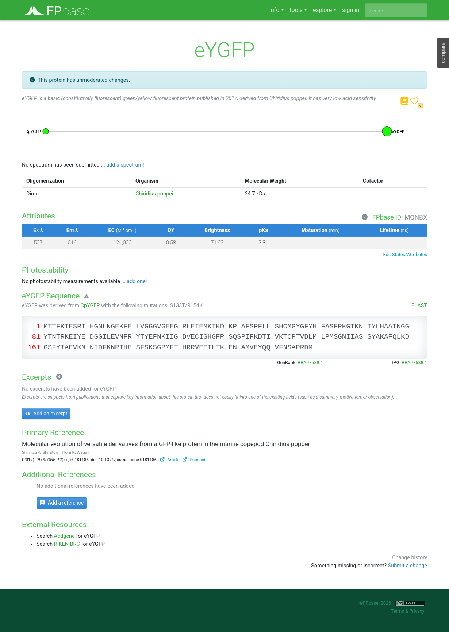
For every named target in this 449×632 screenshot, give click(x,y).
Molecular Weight (265, 181)
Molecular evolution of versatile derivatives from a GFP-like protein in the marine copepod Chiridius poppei (166, 444)
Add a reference (62, 503)
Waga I (83, 452)
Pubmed (194, 459)
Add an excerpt (46, 413)
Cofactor (373, 181)
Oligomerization (45, 181)
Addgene (64, 536)
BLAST (419, 305)
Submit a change (407, 566)
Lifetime (394, 230)
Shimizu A (31, 452)
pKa (263, 230)
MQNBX (415, 217)
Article (170, 459)
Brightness (217, 230)
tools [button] (296, 10)
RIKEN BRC (67, 544)
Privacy (416, 611)
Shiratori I (51, 452)
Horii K (68, 452)
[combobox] (396, 10)
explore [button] (322, 10)
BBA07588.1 (310, 362)
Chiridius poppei (154, 194)
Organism (146, 181)
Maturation (320, 230)
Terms (397, 611)
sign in (350, 10)
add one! (137, 281)
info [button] (274, 10)
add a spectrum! (125, 165)
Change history (409, 558)
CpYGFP (90, 305)
